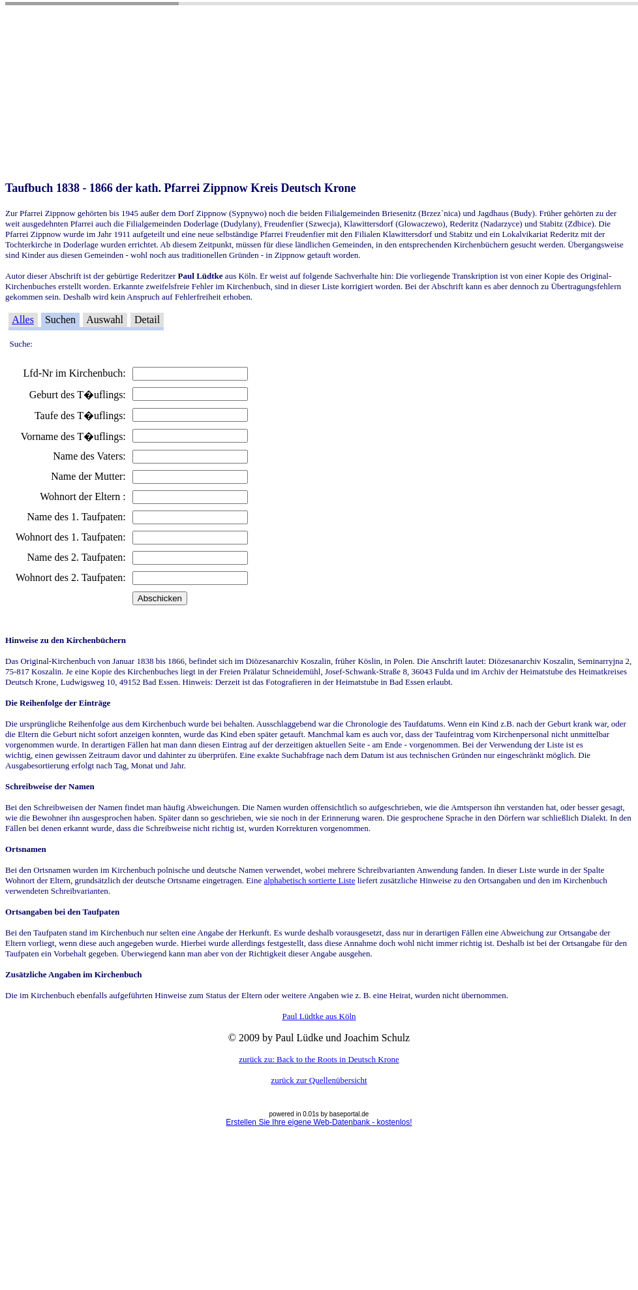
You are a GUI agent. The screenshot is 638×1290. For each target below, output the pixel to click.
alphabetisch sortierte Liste (309, 880)
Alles (23, 319)
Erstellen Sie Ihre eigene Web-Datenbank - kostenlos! (319, 1122)
